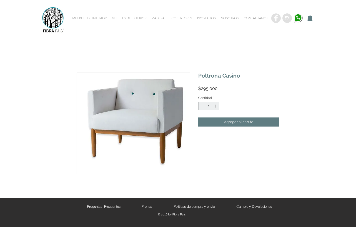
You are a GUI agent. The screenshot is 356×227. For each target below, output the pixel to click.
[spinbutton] (209, 106)
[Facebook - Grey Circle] (276, 18)
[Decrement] (202, 106)
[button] (89, 18)
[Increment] (215, 106)
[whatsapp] (298, 18)
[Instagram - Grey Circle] (287, 18)
